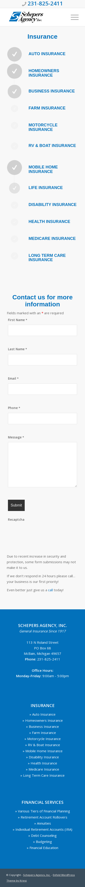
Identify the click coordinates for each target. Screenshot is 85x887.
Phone (14, 408)
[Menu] (72, 17)
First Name (17, 320)
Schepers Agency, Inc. (37, 875)
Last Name (17, 349)
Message (16, 437)
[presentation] (42, 533)
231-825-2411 (48, 659)
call (50, 590)
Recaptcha (16, 519)
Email (13, 378)
